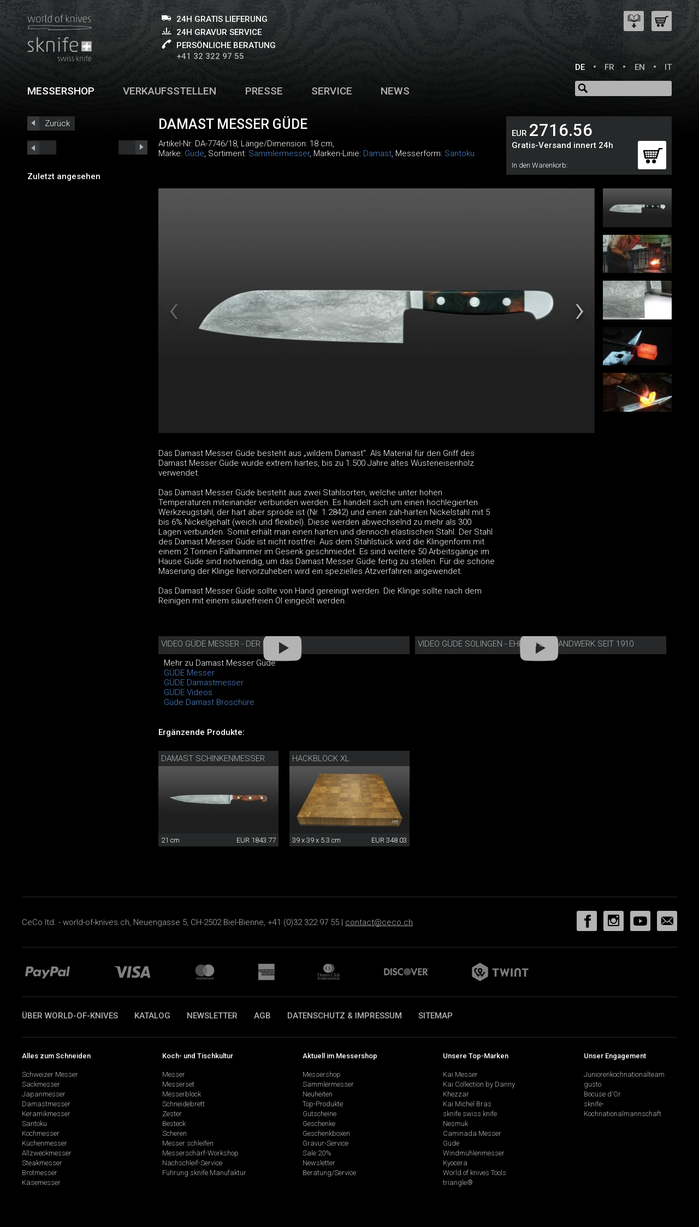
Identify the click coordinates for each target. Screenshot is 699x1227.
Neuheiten (318, 1094)
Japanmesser (44, 1094)
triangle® (458, 1182)
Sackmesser (41, 1084)
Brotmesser (39, 1173)
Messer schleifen (188, 1143)
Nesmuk (455, 1123)
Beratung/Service (329, 1173)
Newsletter (212, 1016)
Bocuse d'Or (602, 1094)
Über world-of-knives (70, 1016)
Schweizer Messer (50, 1074)
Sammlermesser (279, 153)
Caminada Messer (472, 1133)
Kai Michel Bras (467, 1104)
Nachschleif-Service (192, 1163)
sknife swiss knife (470, 1114)
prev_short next (133, 147)
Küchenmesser (44, 1143)
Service (331, 91)
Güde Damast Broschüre (209, 702)
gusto (592, 1084)
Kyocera (455, 1163)
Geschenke (319, 1123)
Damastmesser (46, 1104)
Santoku (460, 153)
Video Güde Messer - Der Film (220, 644)
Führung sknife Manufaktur (204, 1173)
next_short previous (41, 147)
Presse (264, 91)
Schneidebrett (183, 1104)
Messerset (178, 1084)
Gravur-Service (325, 1143)
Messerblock (181, 1094)
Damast (377, 153)
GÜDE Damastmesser (204, 682)
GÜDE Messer (189, 673)
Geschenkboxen (326, 1133)
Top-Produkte (323, 1104)
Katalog (152, 1016)
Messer (173, 1074)
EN (640, 67)
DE (580, 67)
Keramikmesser (46, 1114)
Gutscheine (319, 1114)
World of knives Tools (474, 1173)
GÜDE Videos (188, 692)
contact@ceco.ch (379, 922)
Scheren (174, 1133)
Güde (194, 153)
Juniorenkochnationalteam (624, 1074)
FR (609, 67)
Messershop (60, 91)
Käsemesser (41, 1182)
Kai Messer (460, 1074)
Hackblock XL (321, 758)
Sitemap (435, 1016)
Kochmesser (41, 1133)
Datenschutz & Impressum (344, 1016)
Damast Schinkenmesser (213, 758)
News (395, 91)
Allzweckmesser (47, 1153)
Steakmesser (42, 1163)
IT (668, 67)
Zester (172, 1114)
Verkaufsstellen (169, 91)
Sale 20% (317, 1153)
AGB (262, 1016)
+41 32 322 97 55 (210, 56)
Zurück (57, 123)
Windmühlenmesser (474, 1153)
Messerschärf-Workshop (200, 1153)
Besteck (174, 1123)
